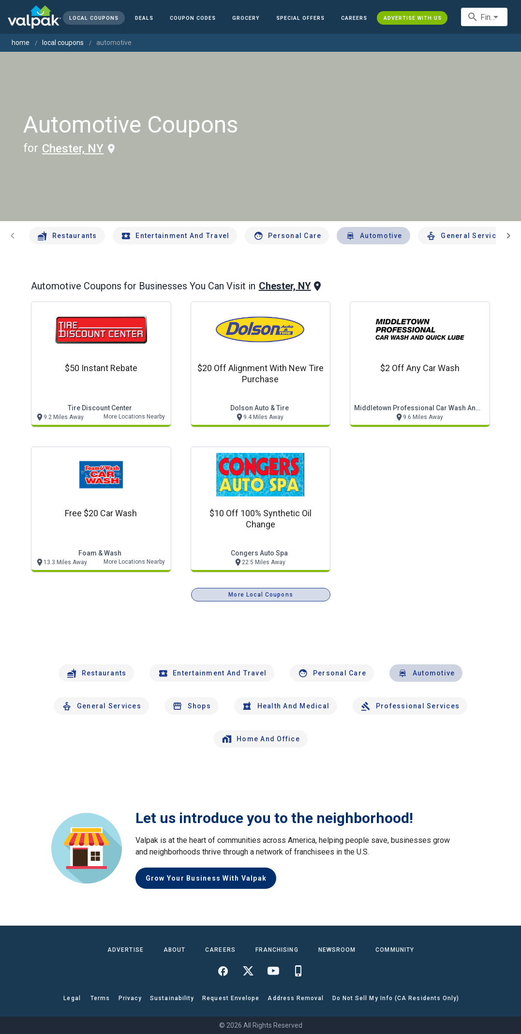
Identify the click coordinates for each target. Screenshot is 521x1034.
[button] (300, 18)
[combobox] (484, 17)
